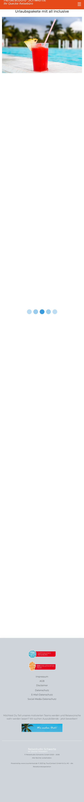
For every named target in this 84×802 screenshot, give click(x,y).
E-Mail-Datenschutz (42, 694)
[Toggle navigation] (79, 4)
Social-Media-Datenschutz (42, 699)
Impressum (42, 676)
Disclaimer (42, 685)
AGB (42, 681)
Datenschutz (42, 690)
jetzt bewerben (68, 718)
